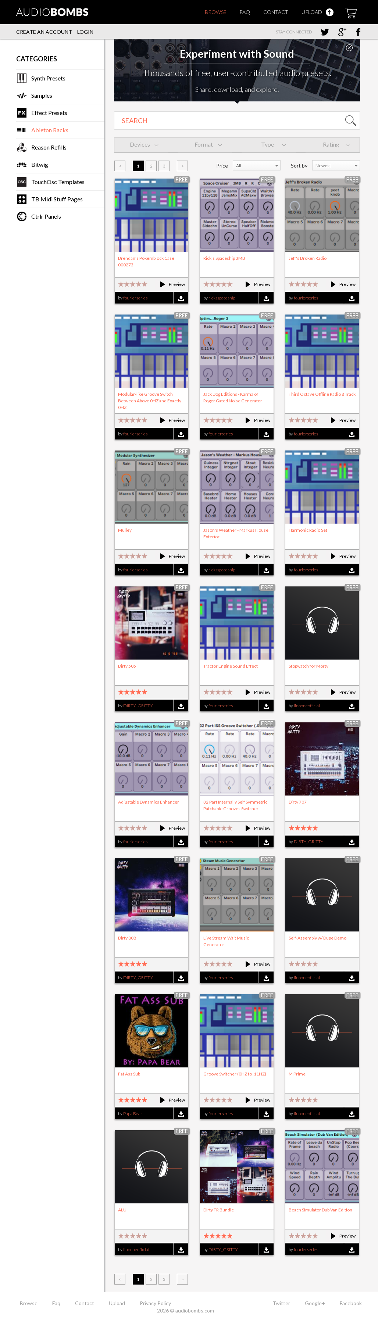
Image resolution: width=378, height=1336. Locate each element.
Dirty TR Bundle (218, 1210)
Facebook (351, 1303)
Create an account (44, 32)
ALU (122, 1210)
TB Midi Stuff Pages (57, 198)
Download (180, 298)
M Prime (297, 1074)
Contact (275, 12)
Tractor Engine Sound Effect (230, 666)
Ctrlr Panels (46, 216)
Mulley (125, 530)
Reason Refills (49, 147)
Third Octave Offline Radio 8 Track (322, 394)
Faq (245, 12)
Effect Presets (49, 112)
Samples (41, 95)
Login (85, 32)
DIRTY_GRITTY (138, 705)
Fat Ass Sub (129, 1074)
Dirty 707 (298, 802)
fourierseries (135, 298)
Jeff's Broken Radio (308, 258)
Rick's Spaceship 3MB (224, 258)
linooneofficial (307, 705)
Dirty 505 (127, 666)
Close (349, 47)
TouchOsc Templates (58, 181)
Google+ (315, 1303)
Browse (216, 12)
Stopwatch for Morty (308, 666)
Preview (169, 284)
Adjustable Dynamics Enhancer (148, 802)
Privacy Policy (155, 1303)
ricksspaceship (221, 298)
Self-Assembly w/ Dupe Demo (317, 938)
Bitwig (39, 164)
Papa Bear (132, 1113)
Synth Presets (48, 78)
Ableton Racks (49, 129)
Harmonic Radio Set (308, 530)
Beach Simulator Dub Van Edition (320, 1210)
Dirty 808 (127, 938)
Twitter (281, 1303)
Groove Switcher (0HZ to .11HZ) (234, 1074)
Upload (318, 12)
